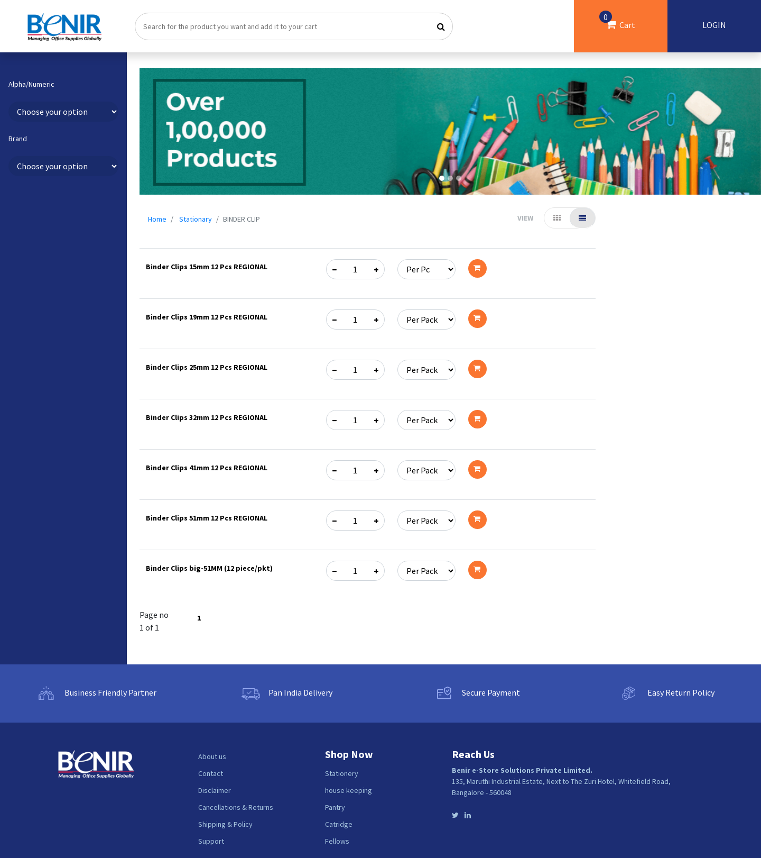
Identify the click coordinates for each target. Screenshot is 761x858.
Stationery (341, 773)
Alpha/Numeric (31, 84)
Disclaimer (214, 790)
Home (157, 219)
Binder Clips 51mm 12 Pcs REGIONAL (206, 518)
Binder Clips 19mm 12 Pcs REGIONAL (206, 317)
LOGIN (714, 25)
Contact (210, 773)
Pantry (335, 807)
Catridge (338, 824)
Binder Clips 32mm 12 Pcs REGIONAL (206, 417)
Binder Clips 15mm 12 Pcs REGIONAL (206, 266)
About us (212, 756)
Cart (617, 20)
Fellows (337, 841)
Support (211, 841)
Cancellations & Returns (235, 807)
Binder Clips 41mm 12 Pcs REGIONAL (206, 467)
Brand (17, 138)
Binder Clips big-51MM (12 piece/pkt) (209, 568)
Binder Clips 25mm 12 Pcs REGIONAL (206, 367)
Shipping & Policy (225, 824)
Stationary (195, 219)
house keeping (348, 790)
